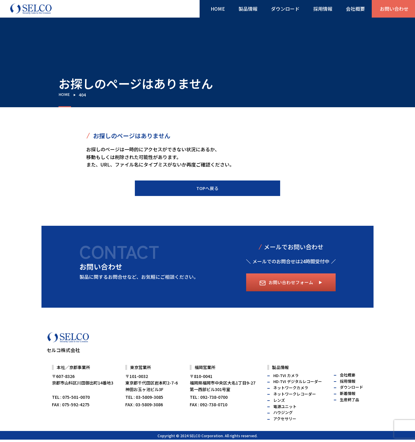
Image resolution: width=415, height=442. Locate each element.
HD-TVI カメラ (286, 387)
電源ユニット (285, 418)
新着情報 (347, 405)
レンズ (279, 412)
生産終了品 (349, 411)
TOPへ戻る (207, 188)
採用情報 (321, 10)
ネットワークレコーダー (294, 406)
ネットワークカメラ (290, 399)
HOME (224, 10)
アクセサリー (284, 430)
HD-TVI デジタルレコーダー (297, 393)
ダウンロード (286, 10)
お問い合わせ (393, 10)
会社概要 (351, 10)
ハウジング (283, 424)
